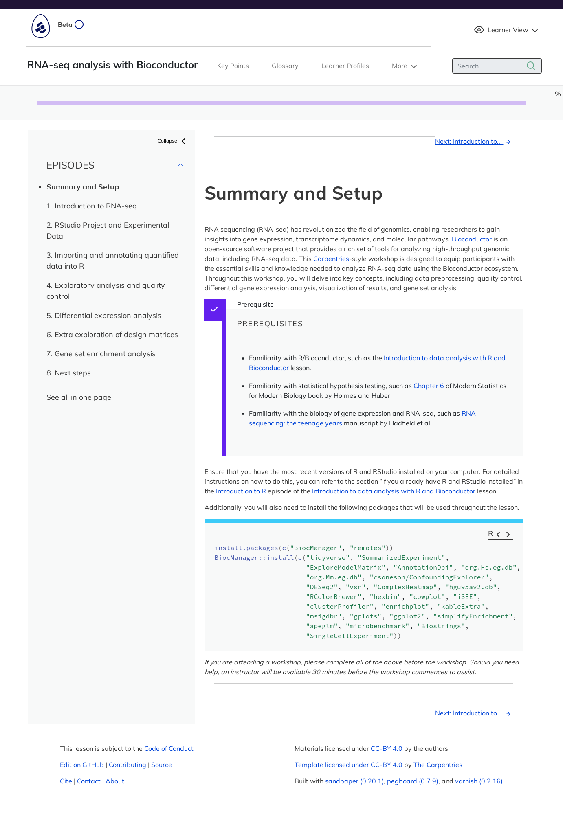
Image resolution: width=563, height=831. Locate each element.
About (115, 781)
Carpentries (331, 258)
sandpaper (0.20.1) (354, 781)
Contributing (127, 765)
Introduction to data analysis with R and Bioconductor (393, 491)
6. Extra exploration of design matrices (112, 334)
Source (161, 765)
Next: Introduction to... (474, 141)
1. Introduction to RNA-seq (91, 205)
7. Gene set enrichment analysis (101, 353)
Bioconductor (472, 239)
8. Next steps (68, 372)
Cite (66, 781)
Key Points (233, 65)
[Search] (497, 66)
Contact (89, 781)
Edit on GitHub (82, 765)
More (405, 66)
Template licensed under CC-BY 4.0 (348, 765)
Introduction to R (241, 491)
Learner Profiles (345, 65)
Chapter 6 (428, 386)
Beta (71, 24)
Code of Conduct (169, 748)
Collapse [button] (173, 141)
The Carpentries (437, 765)
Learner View (507, 30)
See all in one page (78, 397)
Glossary (285, 65)
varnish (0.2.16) (479, 781)
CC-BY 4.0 (386, 748)
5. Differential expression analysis (103, 315)
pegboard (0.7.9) (412, 781)
